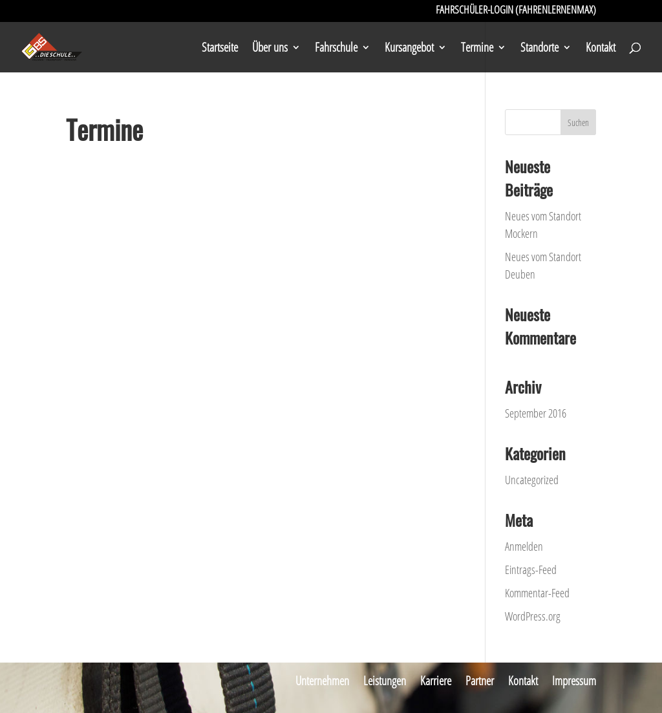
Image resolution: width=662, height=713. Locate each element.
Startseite (220, 49)
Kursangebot (409, 49)
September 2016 (535, 413)
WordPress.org (533, 616)
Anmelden (524, 546)
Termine (477, 49)
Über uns (270, 49)
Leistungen (384, 680)
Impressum (574, 680)
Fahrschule (336, 49)
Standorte (539, 49)
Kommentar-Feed (537, 593)
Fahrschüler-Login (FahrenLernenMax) (516, 11)
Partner (479, 680)
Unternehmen (322, 680)
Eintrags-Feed (531, 569)
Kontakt (600, 49)
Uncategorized (532, 479)
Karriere (435, 680)
